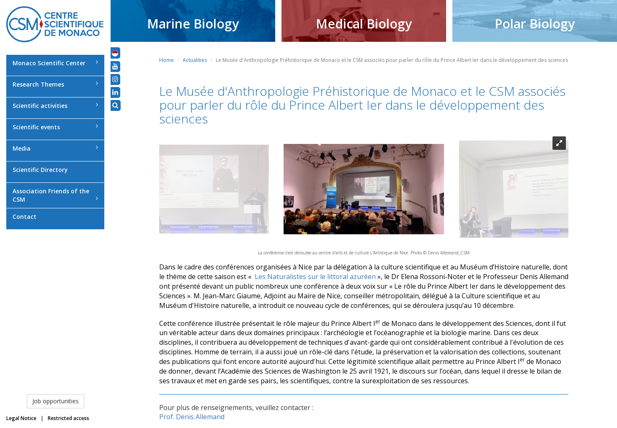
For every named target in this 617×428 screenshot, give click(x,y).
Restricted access (68, 418)
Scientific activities (55, 106)
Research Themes (55, 84)
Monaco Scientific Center (55, 63)
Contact (24, 216)
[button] (115, 53)
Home (166, 60)
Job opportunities (55, 401)
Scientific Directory (40, 170)
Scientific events (55, 127)
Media (55, 148)
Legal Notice (21, 418)
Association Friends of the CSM (55, 195)
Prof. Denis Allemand (192, 416)
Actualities (195, 60)
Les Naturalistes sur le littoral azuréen (315, 276)
